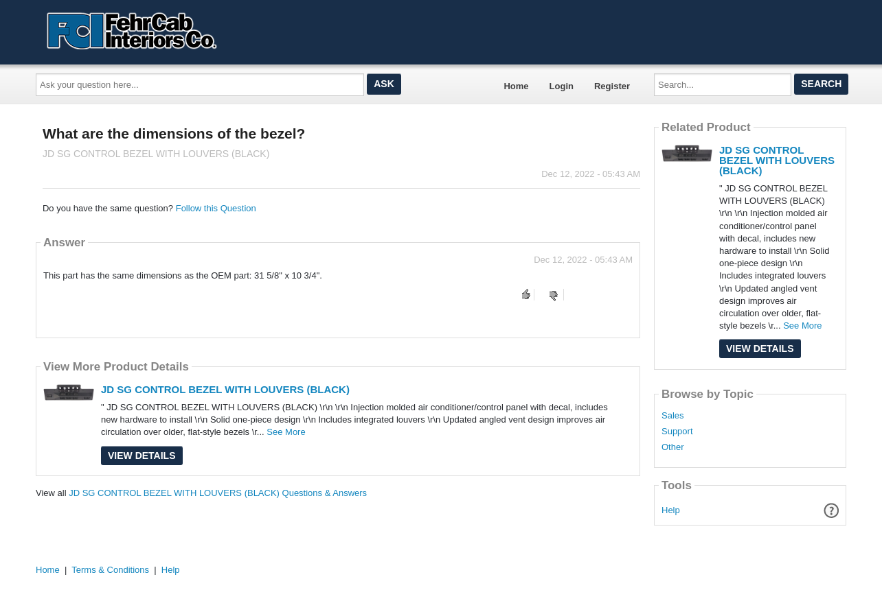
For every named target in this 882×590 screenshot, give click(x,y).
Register (612, 86)
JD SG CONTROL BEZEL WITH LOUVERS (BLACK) (225, 389)
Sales (673, 416)
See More (286, 432)
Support (677, 431)
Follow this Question (216, 208)
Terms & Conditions (110, 570)
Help (671, 510)
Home (516, 86)
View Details (142, 455)
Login (562, 86)
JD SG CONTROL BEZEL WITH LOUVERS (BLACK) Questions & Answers (218, 493)
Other (673, 447)
